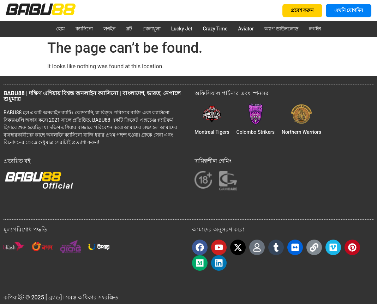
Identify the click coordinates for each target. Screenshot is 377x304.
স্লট (129, 29)
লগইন (109, 29)
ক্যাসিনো (84, 29)
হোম (60, 29)
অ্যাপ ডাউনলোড (281, 29)
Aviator (246, 29)
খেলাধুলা (152, 29)
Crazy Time (215, 29)
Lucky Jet (181, 29)
